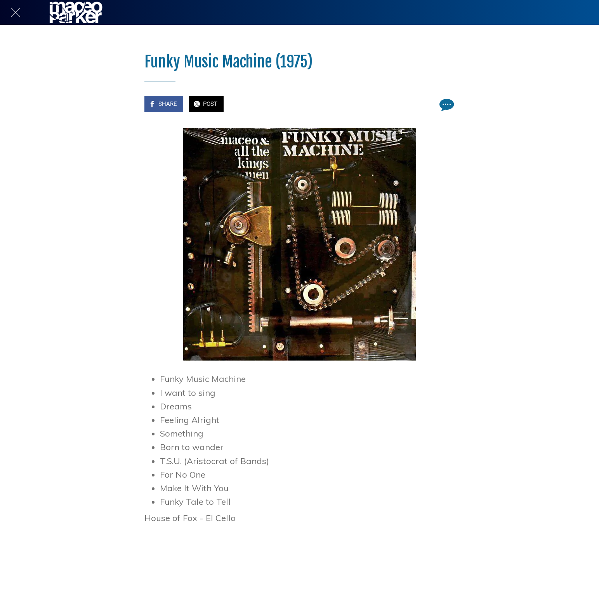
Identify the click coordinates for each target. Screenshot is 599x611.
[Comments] (445, 104)
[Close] (15, 12)
